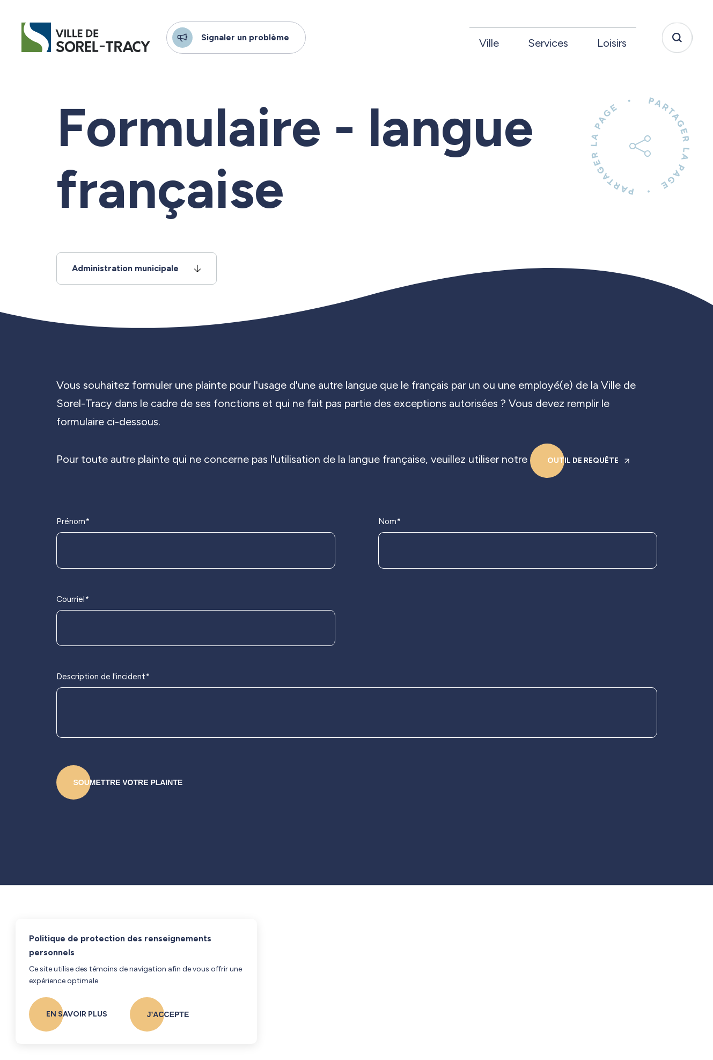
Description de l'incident (102, 677)
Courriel (72, 600)
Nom (389, 522)
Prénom (72, 522)
